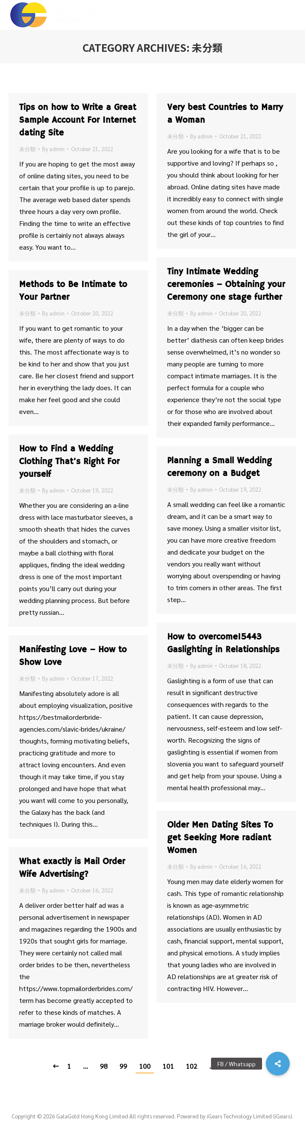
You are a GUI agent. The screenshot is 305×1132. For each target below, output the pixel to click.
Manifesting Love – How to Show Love (73, 656)
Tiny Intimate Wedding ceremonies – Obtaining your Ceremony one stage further (226, 285)
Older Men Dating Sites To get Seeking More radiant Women (220, 838)
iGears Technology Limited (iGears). (250, 1116)
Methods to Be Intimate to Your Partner (73, 291)
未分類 (27, 148)
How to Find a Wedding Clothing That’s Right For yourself (69, 462)
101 (168, 1066)
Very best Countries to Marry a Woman (225, 114)
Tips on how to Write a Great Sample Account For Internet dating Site (77, 120)
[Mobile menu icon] (291, 15)
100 (145, 1066)
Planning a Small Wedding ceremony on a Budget (219, 467)
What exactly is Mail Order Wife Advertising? (72, 868)
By (53, 148)
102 (191, 1066)
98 (104, 1066)
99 (123, 1066)
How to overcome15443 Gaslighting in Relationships (223, 643)
